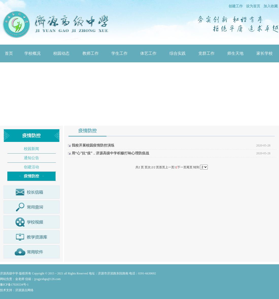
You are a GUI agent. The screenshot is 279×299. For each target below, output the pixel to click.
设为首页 (253, 6)
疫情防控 (31, 176)
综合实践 (177, 53)
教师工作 (90, 53)
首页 (9, 53)
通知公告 (31, 158)
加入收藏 (271, 6)
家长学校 (264, 53)
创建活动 (31, 167)
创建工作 (236, 6)
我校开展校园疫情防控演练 (93, 145)
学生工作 (119, 53)
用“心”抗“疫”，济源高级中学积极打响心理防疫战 (110, 153)
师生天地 (235, 53)
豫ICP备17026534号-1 (14, 284)
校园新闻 (31, 149)
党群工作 (206, 53)
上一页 (169, 167)
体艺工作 (148, 53)
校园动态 (61, 53)
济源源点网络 (24, 290)
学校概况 (32, 53)
